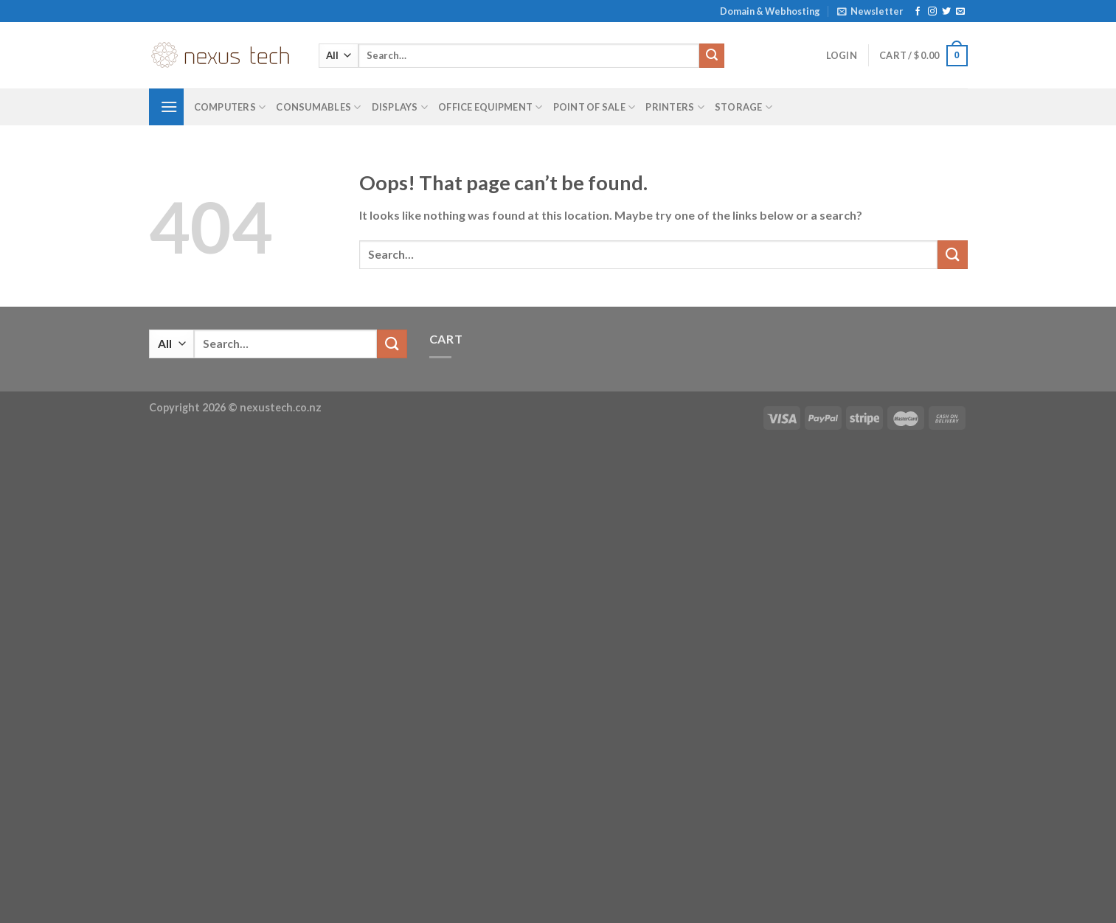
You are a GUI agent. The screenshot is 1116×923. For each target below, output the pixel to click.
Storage (743, 107)
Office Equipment (490, 107)
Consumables (318, 107)
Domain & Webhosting (770, 11)
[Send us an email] (960, 12)
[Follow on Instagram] (932, 12)
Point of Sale (594, 107)
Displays (400, 107)
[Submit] (711, 56)
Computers (230, 107)
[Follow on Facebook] (917, 12)
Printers (674, 107)
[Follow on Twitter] (946, 12)
